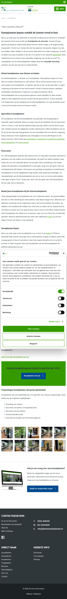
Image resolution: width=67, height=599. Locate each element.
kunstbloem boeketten (55, 139)
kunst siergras (23, 143)
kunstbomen (42, 139)
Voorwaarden (39, 556)
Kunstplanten (6, 553)
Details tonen (54, 322)
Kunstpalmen (6, 556)
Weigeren (33, 344)
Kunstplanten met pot (32, 376)
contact (50, 217)
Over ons (4, 573)
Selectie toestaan (33, 336)
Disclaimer (38, 553)
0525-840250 (8, 2)
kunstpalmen (31, 139)
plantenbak (57, 55)
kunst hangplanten (8, 143)
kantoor (49, 233)
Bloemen (4, 566)
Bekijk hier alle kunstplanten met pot (15, 357)
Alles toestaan (33, 329)
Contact (4, 576)
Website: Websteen (33, 594)
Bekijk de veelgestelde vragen (41, 489)
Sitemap (37, 559)
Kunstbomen (6, 559)
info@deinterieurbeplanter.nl (50, 529)
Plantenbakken (6, 570)
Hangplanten (6, 563)
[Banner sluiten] (63, 253)
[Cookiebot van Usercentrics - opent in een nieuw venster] (49, 253)
